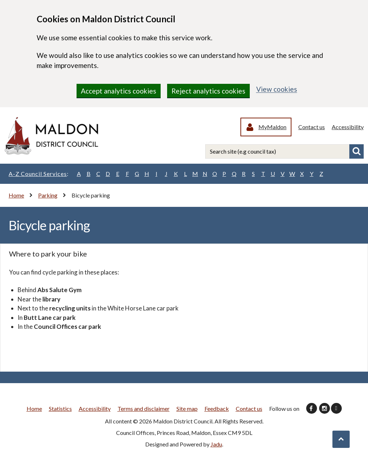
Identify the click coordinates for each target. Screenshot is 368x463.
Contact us (311, 126)
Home (16, 195)
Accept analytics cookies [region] (118, 91)
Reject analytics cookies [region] (208, 91)
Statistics (60, 408)
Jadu (216, 444)
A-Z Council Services (39, 173)
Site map (187, 408)
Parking (48, 195)
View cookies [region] (276, 89)
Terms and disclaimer (144, 408)
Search (356, 151)
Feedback (216, 408)
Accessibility (348, 126)
